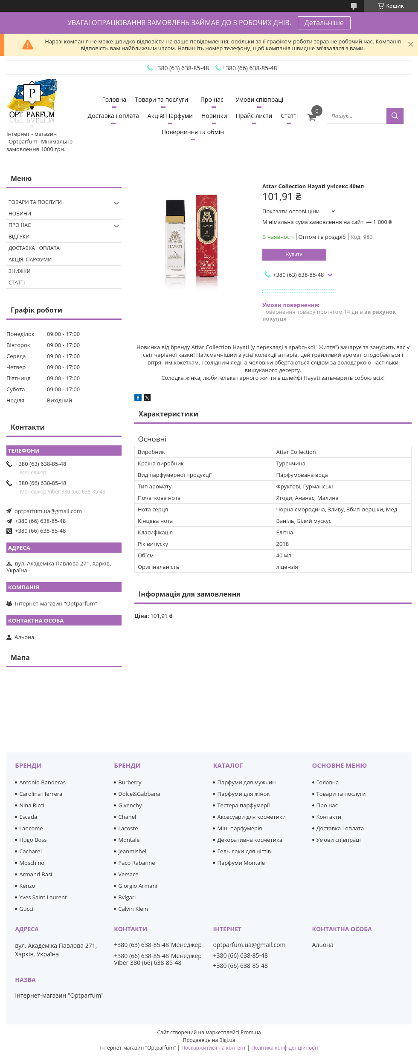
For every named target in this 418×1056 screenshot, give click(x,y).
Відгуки (19, 236)
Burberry (129, 782)
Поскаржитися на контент (213, 1047)
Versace (128, 874)
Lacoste (128, 828)
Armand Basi (35, 874)
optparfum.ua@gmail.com (48, 511)
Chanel (127, 817)
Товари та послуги (161, 99)
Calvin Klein (133, 909)
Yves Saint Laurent (43, 897)
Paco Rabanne (136, 863)
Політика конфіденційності (284, 1047)
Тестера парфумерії (243, 805)
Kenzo (27, 886)
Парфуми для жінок (243, 794)
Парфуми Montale (241, 863)
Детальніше (324, 22)
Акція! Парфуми (170, 116)
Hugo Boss (32, 840)
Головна (114, 99)
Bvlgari (127, 897)
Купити (294, 255)
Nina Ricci (31, 805)
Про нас (212, 99)
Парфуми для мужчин (246, 782)
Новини (20, 213)
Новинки (214, 116)
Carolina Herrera (40, 794)
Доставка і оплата (113, 116)
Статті (289, 116)
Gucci (26, 909)
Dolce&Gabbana (139, 794)
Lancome (31, 828)
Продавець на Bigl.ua (209, 1040)
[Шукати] (394, 116)
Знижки (20, 271)
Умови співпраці (259, 99)
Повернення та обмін (193, 132)
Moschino (31, 863)
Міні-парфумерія (239, 828)
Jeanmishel (132, 851)
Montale (128, 840)
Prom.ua (251, 1032)
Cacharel (30, 851)
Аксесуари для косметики (251, 817)
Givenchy (130, 805)
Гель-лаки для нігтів (244, 851)
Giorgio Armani (137, 886)
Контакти (328, 817)
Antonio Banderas (42, 782)
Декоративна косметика (249, 840)
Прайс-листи (254, 116)
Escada (28, 817)
